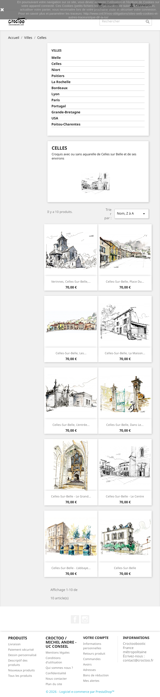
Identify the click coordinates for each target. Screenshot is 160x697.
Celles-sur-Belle (125, 568)
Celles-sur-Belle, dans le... (125, 425)
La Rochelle (61, 82)
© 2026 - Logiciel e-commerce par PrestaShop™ (80, 691)
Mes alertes (91, 681)
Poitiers (57, 76)
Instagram (85, 619)
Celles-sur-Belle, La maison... (125, 353)
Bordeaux (59, 88)
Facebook (75, 619)
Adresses (89, 670)
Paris (55, 100)
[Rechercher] (126, 21)
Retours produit (94, 653)
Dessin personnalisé (22, 655)
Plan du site (54, 684)
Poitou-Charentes (65, 124)
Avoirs (87, 664)
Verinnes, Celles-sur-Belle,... (71, 281)
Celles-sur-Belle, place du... (125, 281)
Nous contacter (56, 679)
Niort (55, 70)
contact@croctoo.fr (138, 660)
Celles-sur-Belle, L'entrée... (71, 425)
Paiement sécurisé (21, 649)
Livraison (14, 644)
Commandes (92, 659)
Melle (56, 58)
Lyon (55, 94)
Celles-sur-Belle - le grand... (71, 496)
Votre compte (96, 637)
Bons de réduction (96, 675)
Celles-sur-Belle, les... (71, 353)
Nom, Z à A (131, 213)
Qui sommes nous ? (59, 668)
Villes (56, 50)
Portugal (58, 106)
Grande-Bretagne (65, 112)
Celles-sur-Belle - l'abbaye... (71, 568)
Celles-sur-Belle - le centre (125, 496)
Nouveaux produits (21, 670)
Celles (56, 64)
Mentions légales (58, 652)
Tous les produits (20, 676)
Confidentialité (56, 673)
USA (54, 118)
